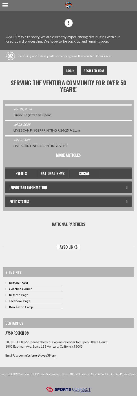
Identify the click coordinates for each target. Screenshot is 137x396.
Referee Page (18, 295)
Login (70, 70)
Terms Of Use (70, 374)
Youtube (44, 70)
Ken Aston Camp (21, 307)
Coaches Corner (20, 289)
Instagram (53, 70)
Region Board (18, 283)
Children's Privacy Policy (122, 374)
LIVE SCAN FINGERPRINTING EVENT (40, 146)
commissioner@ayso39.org (37, 355)
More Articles (68, 155)
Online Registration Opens (32, 115)
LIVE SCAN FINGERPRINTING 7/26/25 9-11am (46, 130)
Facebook (34, 70)
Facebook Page (19, 301)
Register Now (94, 70)
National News (53, 173)
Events (21, 173)
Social (84, 173)
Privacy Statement (48, 374)
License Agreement (93, 374)
